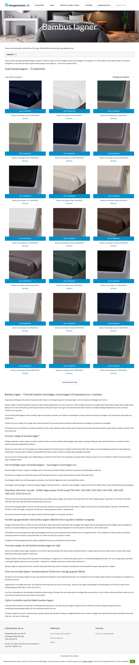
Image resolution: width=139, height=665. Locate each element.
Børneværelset (104, 5)
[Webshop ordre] (123, 77)
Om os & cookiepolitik (104, 633)
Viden (52, 642)
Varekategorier (56, 638)
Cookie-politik (87, 661)
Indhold (10, 54)
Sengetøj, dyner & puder (69, 5)
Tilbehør (88, 5)
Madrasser (39, 5)
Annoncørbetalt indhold (60, 633)
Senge (52, 5)
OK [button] (132, 661)
